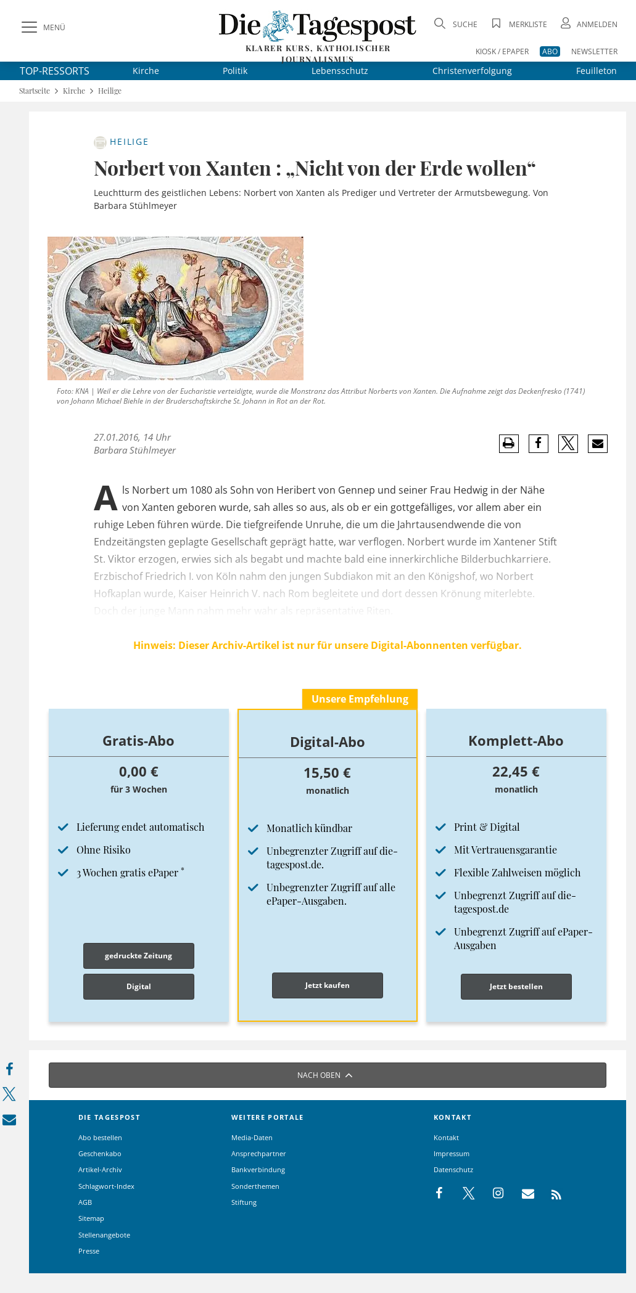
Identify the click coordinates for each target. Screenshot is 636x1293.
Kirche (146, 70)
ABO (550, 51)
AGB (85, 1202)
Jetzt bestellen (516, 986)
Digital (138, 986)
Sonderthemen (255, 1186)
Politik (235, 70)
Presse (88, 1250)
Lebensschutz (340, 70)
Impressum (451, 1153)
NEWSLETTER (594, 51)
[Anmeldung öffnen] (587, 24)
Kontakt (446, 1137)
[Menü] (42, 27)
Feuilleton (596, 70)
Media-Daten (252, 1137)
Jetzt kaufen (327, 985)
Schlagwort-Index (106, 1186)
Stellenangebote (104, 1234)
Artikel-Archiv (100, 1169)
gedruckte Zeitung (138, 955)
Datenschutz (453, 1169)
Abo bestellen (100, 1137)
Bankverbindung (258, 1169)
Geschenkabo (100, 1153)
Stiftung (244, 1202)
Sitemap (91, 1218)
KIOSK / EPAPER (502, 51)
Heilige (110, 91)
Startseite (34, 91)
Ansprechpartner (258, 1153)
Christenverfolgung (472, 70)
